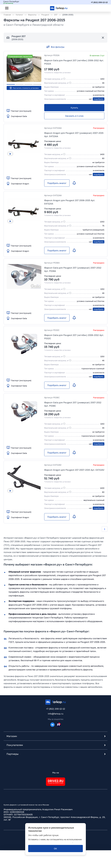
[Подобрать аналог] (57, 183)
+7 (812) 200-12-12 (99, 2)
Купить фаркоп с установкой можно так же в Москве (26, 805)
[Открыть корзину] (102, 7)
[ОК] (55, 848)
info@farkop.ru (55, 714)
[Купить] (74, 107)
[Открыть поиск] (14, 7)
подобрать (98, 99)
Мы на (55, 773)
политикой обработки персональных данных (50, 842)
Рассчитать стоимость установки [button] (24, 88)
